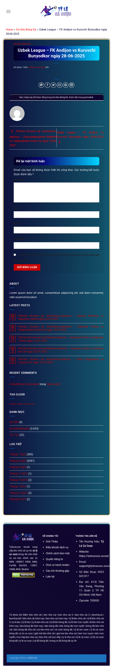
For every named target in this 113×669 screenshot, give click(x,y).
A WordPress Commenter (24, 384)
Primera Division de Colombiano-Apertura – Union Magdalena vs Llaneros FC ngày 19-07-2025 (60, 361)
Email (17, 223)
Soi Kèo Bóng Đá (26, 29)
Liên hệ (50, 576)
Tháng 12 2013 (19, 493)
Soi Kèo (14, 422)
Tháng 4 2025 (18, 467)
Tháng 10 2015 (19, 480)
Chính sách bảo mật (58, 553)
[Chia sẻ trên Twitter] (53, 85)
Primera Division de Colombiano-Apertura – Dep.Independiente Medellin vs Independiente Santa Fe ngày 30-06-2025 (33, 138)
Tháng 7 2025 (18, 454)
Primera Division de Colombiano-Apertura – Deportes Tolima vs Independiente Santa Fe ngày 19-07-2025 (60, 328)
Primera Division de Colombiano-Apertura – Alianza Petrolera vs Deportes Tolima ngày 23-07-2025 (60, 317)
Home (9, 29)
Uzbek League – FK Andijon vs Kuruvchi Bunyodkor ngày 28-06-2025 (80, 137)
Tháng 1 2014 (18, 486)
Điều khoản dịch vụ (57, 547)
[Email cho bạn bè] (59, 85)
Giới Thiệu (52, 541)
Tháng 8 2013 (18, 499)
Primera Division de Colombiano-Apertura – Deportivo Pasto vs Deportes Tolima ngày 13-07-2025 (60, 339)
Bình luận (19, 179)
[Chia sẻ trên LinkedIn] (71, 85)
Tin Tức (14, 434)
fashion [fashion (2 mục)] (20, 404)
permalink (88, 97)
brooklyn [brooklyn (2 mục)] (13, 404)
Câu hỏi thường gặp (57, 570)
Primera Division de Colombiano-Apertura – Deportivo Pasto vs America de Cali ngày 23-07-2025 (60, 350)
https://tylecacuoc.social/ (94, 556)
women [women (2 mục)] (32, 404)
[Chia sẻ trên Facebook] (47, 85)
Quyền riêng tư (54, 559)
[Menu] (8, 11)
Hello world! (53, 384)
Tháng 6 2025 (18, 460)
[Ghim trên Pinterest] (65, 85)
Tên (16, 208)
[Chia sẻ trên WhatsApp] (41, 85)
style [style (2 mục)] (26, 404)
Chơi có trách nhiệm (57, 565)
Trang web (19, 239)
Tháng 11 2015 (19, 473)
